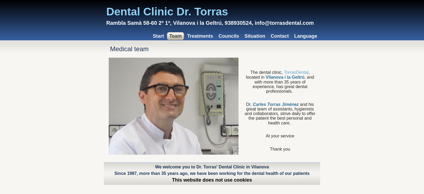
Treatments (200, 36)
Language (305, 36)
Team (175, 36)
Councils (228, 36)
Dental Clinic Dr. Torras (167, 11)
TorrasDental (296, 72)
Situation (254, 36)
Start (158, 36)
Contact (280, 36)
